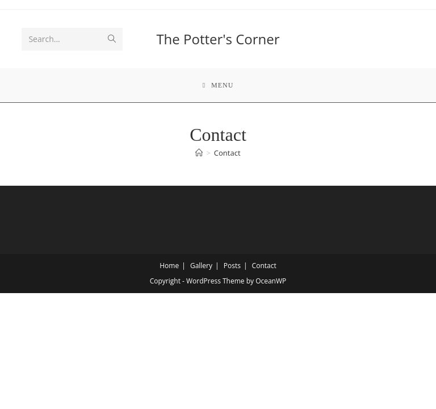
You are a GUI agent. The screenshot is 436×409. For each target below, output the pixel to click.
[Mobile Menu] (218, 85)
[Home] (199, 153)
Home (169, 265)
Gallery (201, 265)
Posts (232, 265)
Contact (227, 153)
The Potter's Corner (217, 39)
